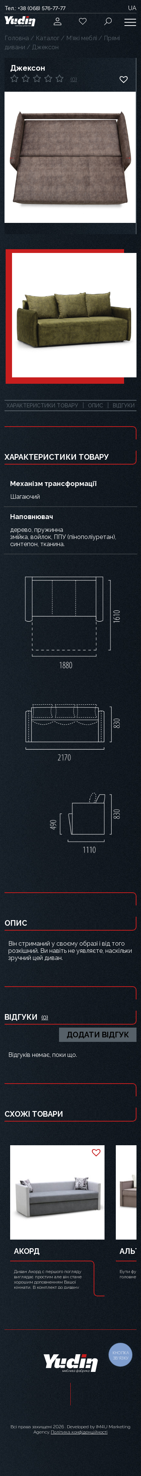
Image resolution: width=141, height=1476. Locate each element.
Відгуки (124, 406)
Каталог (47, 38)
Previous (12, 157)
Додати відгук (98, 1034)
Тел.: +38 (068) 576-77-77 (35, 8)
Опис (95, 406)
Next (128, 157)
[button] (123, 79)
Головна (17, 38)
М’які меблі (81, 38)
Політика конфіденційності (79, 1432)
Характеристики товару (42, 406)
